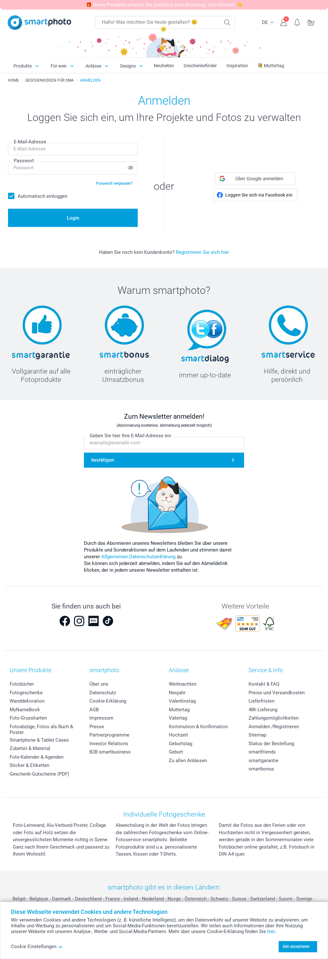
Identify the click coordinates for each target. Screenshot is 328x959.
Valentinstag (182, 701)
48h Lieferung (263, 710)
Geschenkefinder (200, 65)
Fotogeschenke (26, 693)
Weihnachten (182, 684)
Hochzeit (178, 735)
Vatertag (178, 718)
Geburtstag (180, 743)
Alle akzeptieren (296, 946)
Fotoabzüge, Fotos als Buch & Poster (41, 729)
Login (73, 218)
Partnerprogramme (109, 735)
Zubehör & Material (30, 748)
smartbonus (261, 769)
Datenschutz (102, 693)
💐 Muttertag (271, 65)
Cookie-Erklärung (107, 701)
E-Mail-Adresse (30, 142)
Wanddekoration (27, 701)
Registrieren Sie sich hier (202, 252)
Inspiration (237, 65)
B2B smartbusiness (110, 752)
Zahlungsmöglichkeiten (274, 718)
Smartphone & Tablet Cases (39, 740)
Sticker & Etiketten (29, 765)
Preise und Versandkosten (277, 693)
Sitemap (257, 735)
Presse (96, 726)
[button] (255, 178)
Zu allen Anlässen (188, 760)
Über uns (98, 684)
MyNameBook (25, 710)
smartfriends (262, 752)
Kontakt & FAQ (264, 684)
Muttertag (179, 710)
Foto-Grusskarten (28, 718)
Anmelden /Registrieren (274, 726)
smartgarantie (263, 760)
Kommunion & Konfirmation (198, 726)
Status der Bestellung (271, 743)
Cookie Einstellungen (37, 946)
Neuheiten (164, 65)
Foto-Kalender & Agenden (36, 757)
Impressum (101, 718)
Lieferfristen (262, 701)
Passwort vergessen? (114, 183)
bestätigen (102, 460)
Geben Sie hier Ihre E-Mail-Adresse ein (130, 436)
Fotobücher (22, 684)
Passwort (24, 161)
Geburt (176, 752)
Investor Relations (108, 743)
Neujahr (177, 693)
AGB (94, 710)
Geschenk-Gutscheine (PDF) (39, 774)
